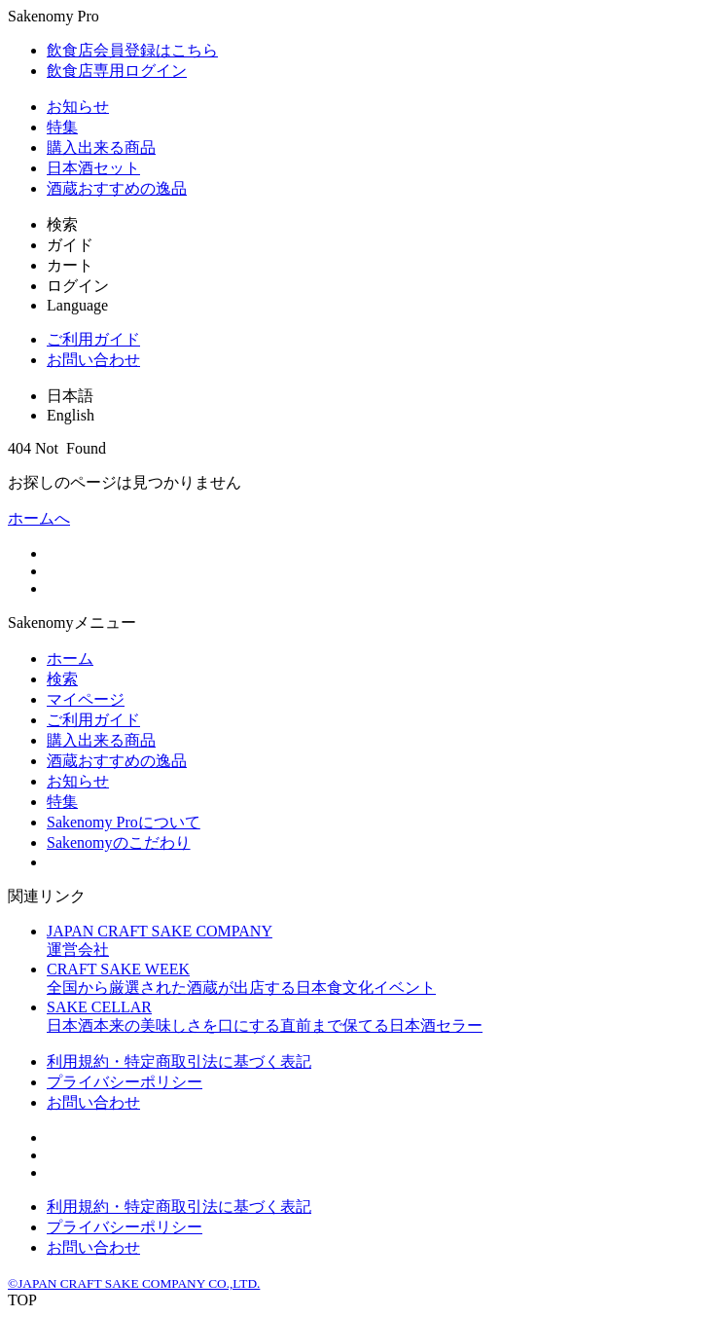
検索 (62, 679)
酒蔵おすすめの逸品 (117, 188)
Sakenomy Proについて (123, 822)
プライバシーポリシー (124, 1082)
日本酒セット (93, 168)
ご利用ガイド (93, 339)
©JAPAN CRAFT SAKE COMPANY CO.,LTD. (134, 1283)
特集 (62, 127)
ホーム (70, 658)
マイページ (86, 699)
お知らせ (78, 106)
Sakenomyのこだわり (119, 842)
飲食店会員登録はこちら (132, 50)
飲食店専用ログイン (117, 70)
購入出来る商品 (101, 147)
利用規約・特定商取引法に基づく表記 (179, 1061)
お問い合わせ (93, 359)
